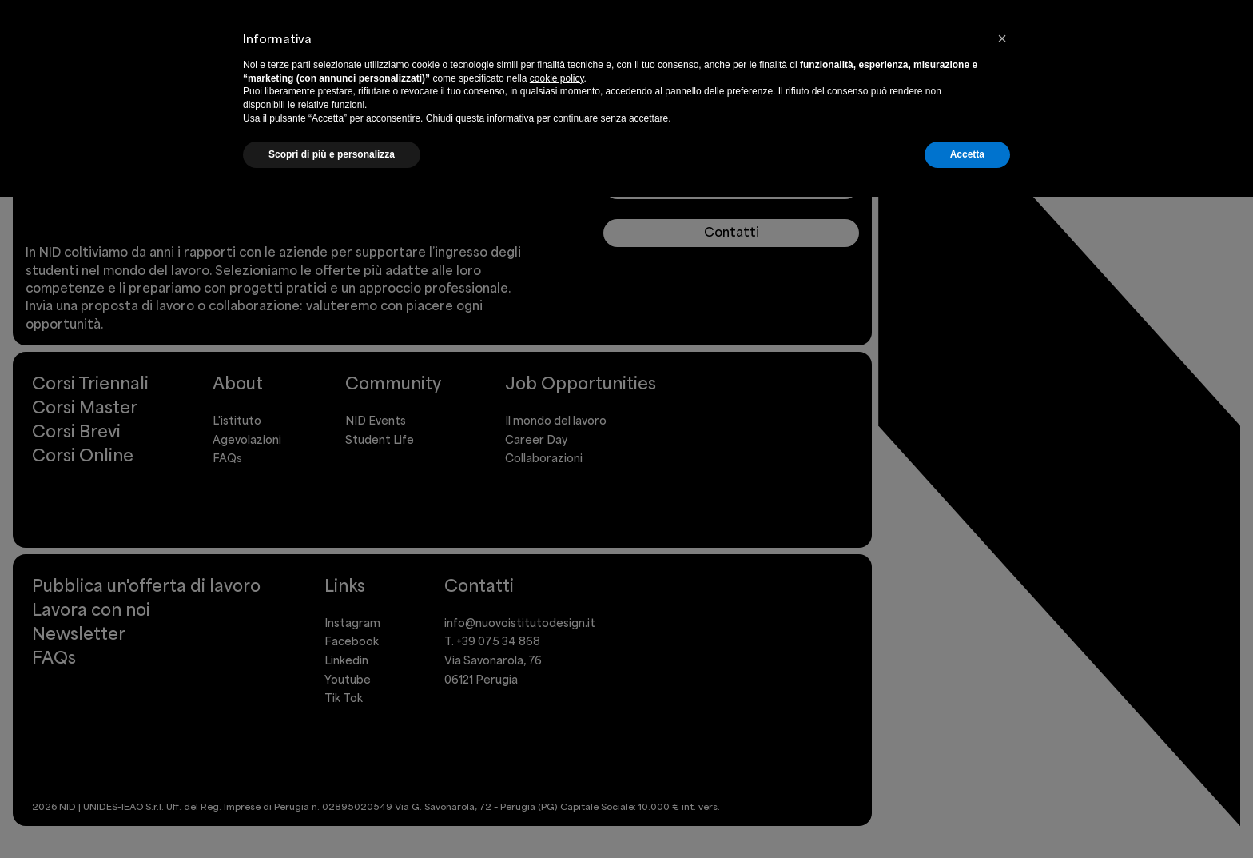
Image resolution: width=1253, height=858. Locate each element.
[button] (1002, 38)
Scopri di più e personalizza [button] (331, 154)
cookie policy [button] (557, 78)
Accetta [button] (967, 154)
